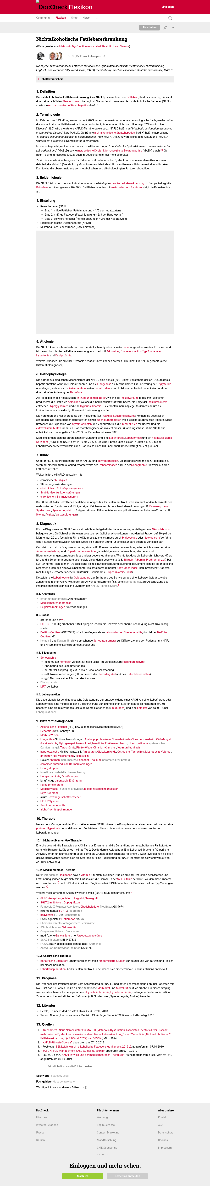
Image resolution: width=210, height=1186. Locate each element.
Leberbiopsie (61, 577)
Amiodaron (89, 751)
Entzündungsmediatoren (91, 397)
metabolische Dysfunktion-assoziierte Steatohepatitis (109, 150)
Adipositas (113, 351)
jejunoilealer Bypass (71, 788)
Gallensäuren (63, 935)
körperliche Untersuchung (82, 551)
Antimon (54, 760)
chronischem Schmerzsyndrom (59, 496)
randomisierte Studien (112, 961)
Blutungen (118, 708)
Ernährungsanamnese (53, 598)
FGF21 (58, 915)
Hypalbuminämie (120, 992)
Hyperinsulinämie (90, 406)
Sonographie (139, 465)
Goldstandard (82, 577)
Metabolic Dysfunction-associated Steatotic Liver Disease (94, 46)
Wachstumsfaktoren (109, 420)
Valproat (166, 751)
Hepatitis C (47, 731)
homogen (65, 661)
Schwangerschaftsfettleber (64, 797)
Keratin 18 (63, 640)
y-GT (64, 620)
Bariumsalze (68, 760)
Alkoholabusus (161, 529)
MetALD (56, 164)
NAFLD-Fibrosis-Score (104, 585)
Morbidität (103, 988)
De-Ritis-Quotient (50, 632)
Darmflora (76, 392)
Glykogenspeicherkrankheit (74, 743)
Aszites (50, 514)
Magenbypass (49, 788)
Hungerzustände (50, 776)
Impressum (165, 1147)
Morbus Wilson (49, 735)
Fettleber (131, 97)
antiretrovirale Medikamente (57, 755)
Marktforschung (106, 1140)
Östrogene (123, 751)
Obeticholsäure (89, 906)
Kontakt (163, 1117)
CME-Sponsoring (107, 1147)
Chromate (108, 760)
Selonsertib (69, 927)
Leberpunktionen (46, 712)
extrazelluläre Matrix (48, 428)
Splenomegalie (61, 510)
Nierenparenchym (133, 661)
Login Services (106, 1125)
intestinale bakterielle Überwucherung (63, 772)
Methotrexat (152, 751)
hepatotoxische (49, 751)
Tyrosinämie (67, 747)
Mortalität (122, 988)
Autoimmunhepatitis (52, 805)
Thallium (95, 760)
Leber (126, 347)
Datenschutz (165, 1132)
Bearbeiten (150, 27)
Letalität (142, 708)
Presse (40, 1132)
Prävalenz (42, 187)
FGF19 (63, 910)
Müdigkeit (61, 480)
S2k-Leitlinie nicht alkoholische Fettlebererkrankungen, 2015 (92, 1046)
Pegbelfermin (72, 915)
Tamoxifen (137, 751)
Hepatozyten (102, 388)
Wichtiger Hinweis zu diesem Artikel (57, 1087)
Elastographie (131, 581)
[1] (162, 149)
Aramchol (95, 943)
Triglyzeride (164, 384)
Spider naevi (43, 510)
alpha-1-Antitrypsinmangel (56, 809)
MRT (43, 686)
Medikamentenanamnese (55, 603)
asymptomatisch (108, 460)
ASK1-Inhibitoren (50, 927)
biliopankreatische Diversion (101, 788)
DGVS (140, 879)
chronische (117, 183)
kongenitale (47, 739)
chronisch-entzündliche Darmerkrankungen (66, 764)
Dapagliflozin (72, 902)
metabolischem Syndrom (126, 187)
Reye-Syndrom (49, 793)
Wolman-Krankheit (129, 747)
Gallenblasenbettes (138, 674)
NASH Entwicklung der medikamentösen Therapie (92, 1055)
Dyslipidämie (63, 355)
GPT (49, 624)
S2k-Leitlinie (124, 879)
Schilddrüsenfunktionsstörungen (60, 492)
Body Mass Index (127, 568)
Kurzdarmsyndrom (51, 784)
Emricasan (72, 931)
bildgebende (129, 537)
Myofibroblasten (82, 424)
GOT (43, 624)
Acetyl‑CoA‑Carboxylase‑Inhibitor (60, 948)
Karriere (41, 1140)
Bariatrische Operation (53, 961)
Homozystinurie (138, 743)
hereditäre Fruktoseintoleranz (110, 743)
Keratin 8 (45, 640)
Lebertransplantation (53, 969)
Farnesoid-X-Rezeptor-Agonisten (59, 906)
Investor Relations (47, 1125)
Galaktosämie (48, 743)
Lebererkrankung (134, 183)
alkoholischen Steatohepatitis (124, 632)
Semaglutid (92, 898)
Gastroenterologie (64, 1081)
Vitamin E (86, 875)
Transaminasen (107, 465)
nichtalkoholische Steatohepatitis (68, 105)
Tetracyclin (82, 755)
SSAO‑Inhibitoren (50, 939)
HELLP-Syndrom (50, 801)
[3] (58, 882)
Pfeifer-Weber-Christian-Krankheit (96, 747)
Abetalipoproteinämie (98, 739)
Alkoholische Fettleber (53, 727)
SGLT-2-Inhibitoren (51, 902)
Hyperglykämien (58, 406)
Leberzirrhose (133, 437)
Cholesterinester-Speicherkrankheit (133, 739)
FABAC (44, 943)
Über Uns (41, 1117)
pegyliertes (46, 915)
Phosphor (83, 760)
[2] (119, 585)
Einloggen (168, 6)
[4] (47, 886)
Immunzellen (129, 424)
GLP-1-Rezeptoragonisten (55, 898)
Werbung (102, 1117)
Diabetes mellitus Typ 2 (135, 351)
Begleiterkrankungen (52, 607)
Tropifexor (106, 906)
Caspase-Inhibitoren (52, 931)
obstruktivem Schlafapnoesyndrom (61, 488)
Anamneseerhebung (48, 551)
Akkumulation (77, 388)
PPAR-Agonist (49, 875)
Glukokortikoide (106, 751)
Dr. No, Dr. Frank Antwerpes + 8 (85, 56)
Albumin (140, 559)
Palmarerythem (158, 506)
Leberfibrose (116, 437)
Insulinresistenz (157, 402)
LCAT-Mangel (163, 739)
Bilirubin (129, 559)
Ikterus (40, 514)
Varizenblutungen (66, 514)
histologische (152, 537)
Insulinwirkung (130, 397)
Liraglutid (78, 898)
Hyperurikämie (115, 572)
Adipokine (74, 402)
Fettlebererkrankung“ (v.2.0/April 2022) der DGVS (70, 1038)
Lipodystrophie (49, 768)
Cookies (163, 1140)
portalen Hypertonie (48, 828)
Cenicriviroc (88, 923)
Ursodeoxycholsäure (89, 935)
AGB (160, 1125)
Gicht (128, 572)
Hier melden (84, 1066)
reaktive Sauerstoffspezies (119, 415)
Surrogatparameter (104, 640)
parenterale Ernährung (68, 780)
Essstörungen (70, 776)
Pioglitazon (65, 875)
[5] (131, 892)
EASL (69, 883)
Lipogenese (104, 384)
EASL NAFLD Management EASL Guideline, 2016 (72, 1050)
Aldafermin (75, 910)
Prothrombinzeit (155, 559)
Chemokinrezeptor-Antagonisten (59, 923)
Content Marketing (108, 1132)
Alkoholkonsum (71, 101)
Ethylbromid (122, 760)
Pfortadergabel (107, 674)
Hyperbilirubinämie (97, 992)
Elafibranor (67, 919)
